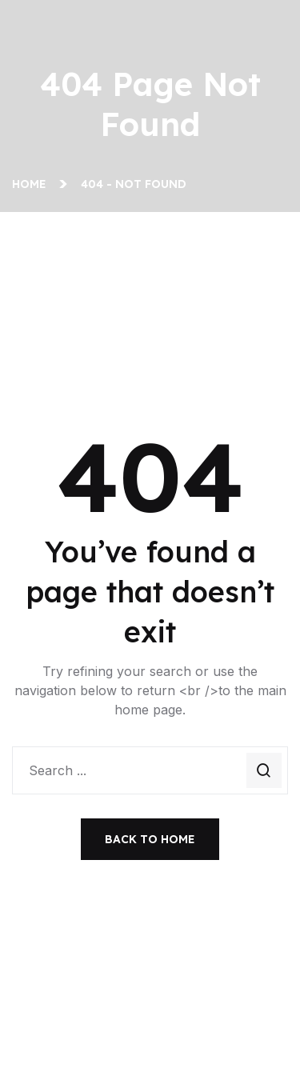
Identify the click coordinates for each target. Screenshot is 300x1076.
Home (32, 184)
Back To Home (150, 839)
